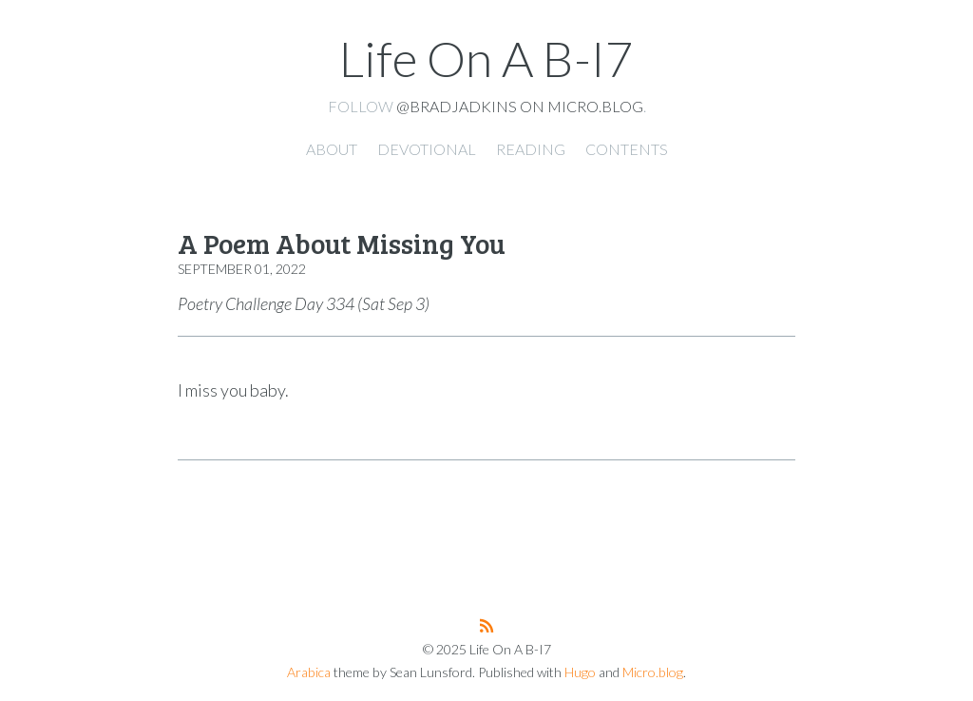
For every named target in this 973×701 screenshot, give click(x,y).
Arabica (309, 672)
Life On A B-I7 (486, 58)
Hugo (580, 672)
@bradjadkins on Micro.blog (519, 106)
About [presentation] (331, 149)
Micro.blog (652, 672)
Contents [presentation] (626, 149)
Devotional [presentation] (426, 149)
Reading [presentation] (530, 149)
